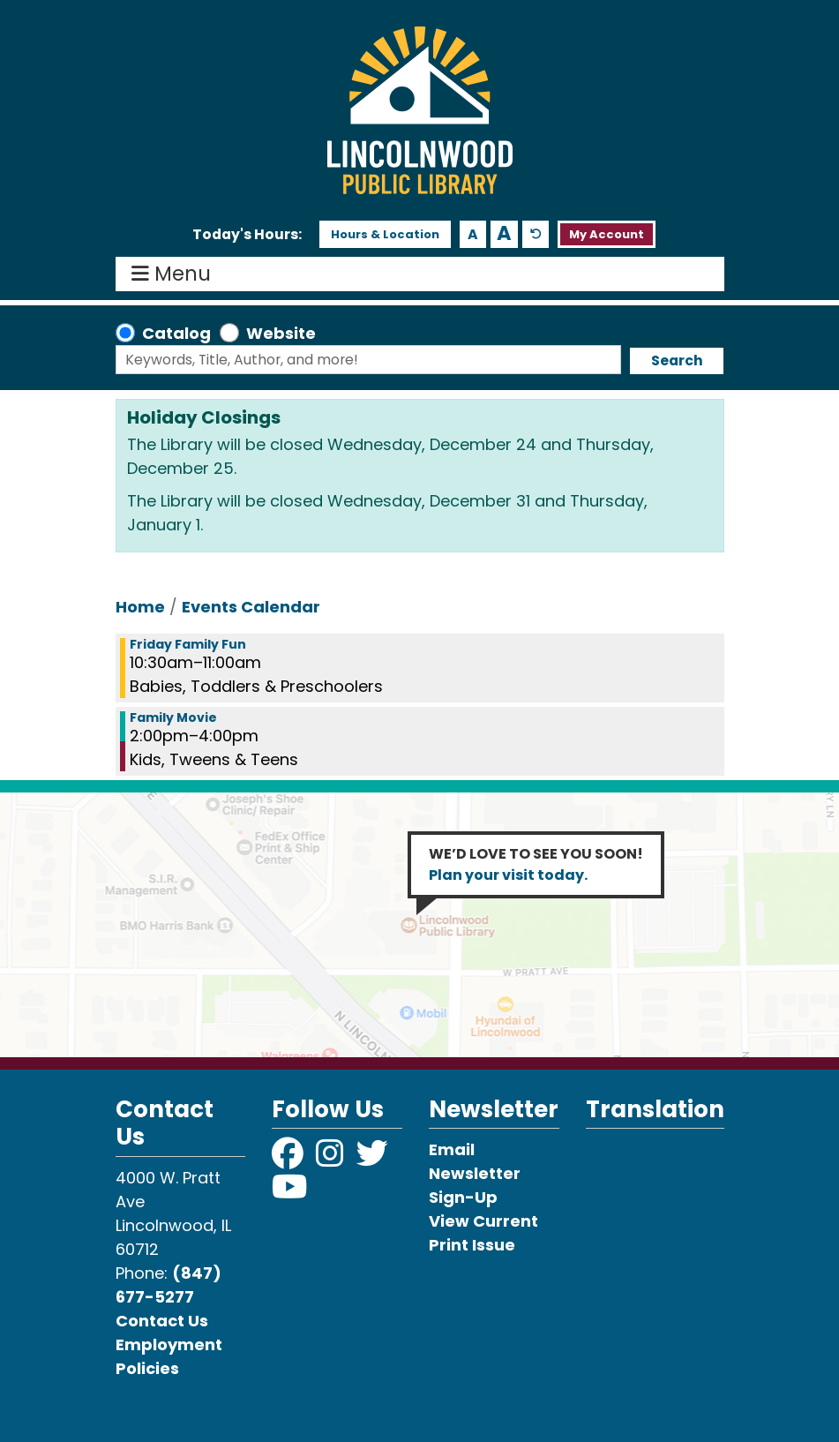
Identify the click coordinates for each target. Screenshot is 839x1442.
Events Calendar (251, 607)
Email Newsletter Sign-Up (475, 1173)
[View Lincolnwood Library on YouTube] (290, 1193)
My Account (606, 234)
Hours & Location (385, 234)
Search (677, 360)
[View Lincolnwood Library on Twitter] (374, 1159)
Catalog (176, 333)
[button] (247, 234)
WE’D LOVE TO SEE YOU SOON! (536, 864)
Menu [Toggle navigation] (175, 274)
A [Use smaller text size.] (473, 234)
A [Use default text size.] (536, 234)
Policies (147, 1368)
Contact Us (162, 1321)
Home (140, 607)
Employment (169, 1344)
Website (281, 333)
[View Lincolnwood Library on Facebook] (289, 1159)
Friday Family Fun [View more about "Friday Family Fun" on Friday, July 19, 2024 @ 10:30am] (188, 644)
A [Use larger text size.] (504, 234)
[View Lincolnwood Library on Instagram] (332, 1159)
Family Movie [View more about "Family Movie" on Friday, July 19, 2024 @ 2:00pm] (173, 717)
